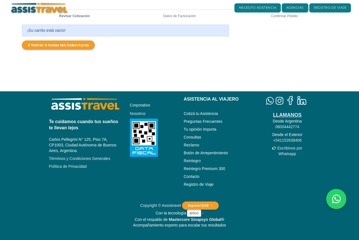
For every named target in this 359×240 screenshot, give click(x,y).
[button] (58, 45)
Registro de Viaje (198, 184)
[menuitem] (257, 7)
